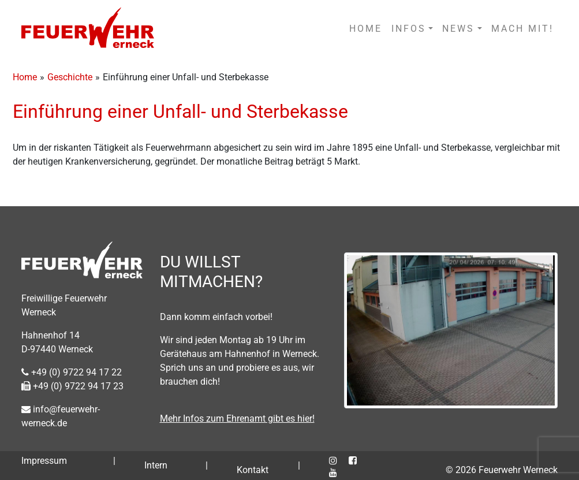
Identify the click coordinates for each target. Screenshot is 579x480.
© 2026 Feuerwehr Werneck (502, 469)
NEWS (458, 28)
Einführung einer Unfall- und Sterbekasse (180, 111)
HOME (365, 28)
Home (25, 77)
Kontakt (252, 469)
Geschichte (69, 77)
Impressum (44, 460)
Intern (155, 465)
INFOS (408, 28)
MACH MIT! (522, 28)
